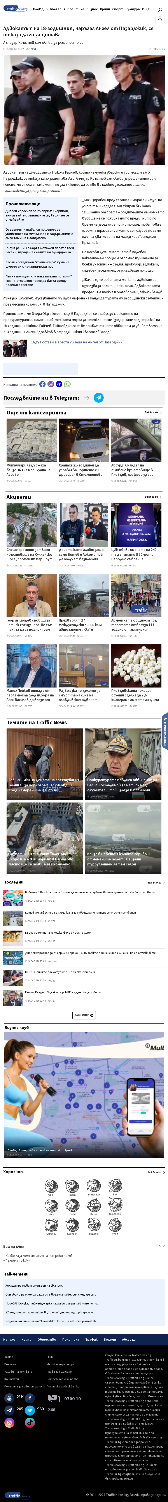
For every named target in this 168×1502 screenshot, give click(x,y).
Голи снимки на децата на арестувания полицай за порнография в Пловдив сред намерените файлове (44, 785)
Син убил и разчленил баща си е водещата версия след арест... (50, 1294)
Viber (51, 384)
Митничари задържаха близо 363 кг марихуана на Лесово (29, 470)
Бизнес (92, 9)
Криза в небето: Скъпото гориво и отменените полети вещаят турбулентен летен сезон (118, 859)
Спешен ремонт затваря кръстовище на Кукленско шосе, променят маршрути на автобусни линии (30, 555)
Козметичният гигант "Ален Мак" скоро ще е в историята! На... (51, 1321)
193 (51, 941)
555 (27, 481)
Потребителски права (62, 1379)
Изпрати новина (165, 731)
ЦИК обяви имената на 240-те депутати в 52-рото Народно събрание (134, 555)
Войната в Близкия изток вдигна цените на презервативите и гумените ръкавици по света (90, 892)
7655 (80, 706)
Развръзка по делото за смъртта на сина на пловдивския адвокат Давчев (79, 696)
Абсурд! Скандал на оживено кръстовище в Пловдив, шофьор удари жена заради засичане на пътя (132, 470)
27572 (31, 796)
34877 (109, 796)
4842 (28, 636)
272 (51, 921)
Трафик (91, 1339)
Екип (50, 1357)
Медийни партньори (61, 1364)
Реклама (10, 1364)
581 (132, 565)
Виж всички (152, 412)
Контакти (11, 1379)
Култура (133, 9)
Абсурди (129, 1339)
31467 (28, 1154)
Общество (47, 1339)
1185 (133, 636)
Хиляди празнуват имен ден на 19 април (34, 1285)
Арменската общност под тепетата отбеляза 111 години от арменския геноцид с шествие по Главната (134, 625)
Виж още (84, 1015)
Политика (75, 9)
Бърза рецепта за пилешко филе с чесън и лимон (58, 933)
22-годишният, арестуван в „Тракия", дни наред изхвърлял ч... (50, 1312)
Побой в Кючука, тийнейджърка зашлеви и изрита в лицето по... (52, 1303)
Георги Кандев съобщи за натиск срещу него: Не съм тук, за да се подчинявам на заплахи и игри (29, 625)
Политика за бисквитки (63, 1386)
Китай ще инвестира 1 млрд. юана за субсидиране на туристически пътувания (80, 913)
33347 (81, 636)
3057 (80, 565)
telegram (59, 384)
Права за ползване (59, 1372)
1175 (52, 961)
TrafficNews (158, 49)
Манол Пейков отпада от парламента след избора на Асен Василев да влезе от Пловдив (30, 696)
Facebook (42, 384)
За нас (8, 1357)
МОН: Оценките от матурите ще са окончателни (60, 972)
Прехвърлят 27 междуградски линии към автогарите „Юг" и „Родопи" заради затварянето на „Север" (80, 625)
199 (51, 1001)
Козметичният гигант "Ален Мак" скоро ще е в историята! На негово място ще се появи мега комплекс (41, 859)
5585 (28, 706)
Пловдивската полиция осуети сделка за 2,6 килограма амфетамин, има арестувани (135, 696)
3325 (133, 706)
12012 (109, 870)
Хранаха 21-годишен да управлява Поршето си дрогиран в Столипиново (81, 470)
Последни (13, 882)
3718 (133, 481)
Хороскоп (13, 1172)
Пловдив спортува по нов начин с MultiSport (40, 1150)
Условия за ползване (18, 1372)
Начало (9, 1339)
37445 (31, 870)
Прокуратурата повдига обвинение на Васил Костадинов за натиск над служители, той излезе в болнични (122, 785)
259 (51, 981)
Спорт (117, 9)
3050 (80, 481)
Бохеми (110, 1339)
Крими (105, 9)
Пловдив (40, 9)
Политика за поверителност (24, 1386)
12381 (28, 565)
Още (145, 9)
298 (51, 901)
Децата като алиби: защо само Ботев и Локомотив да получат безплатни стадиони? (81, 555)
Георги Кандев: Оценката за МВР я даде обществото (63, 992)
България (57, 9)
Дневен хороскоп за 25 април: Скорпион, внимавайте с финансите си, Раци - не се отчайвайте (90, 953)
